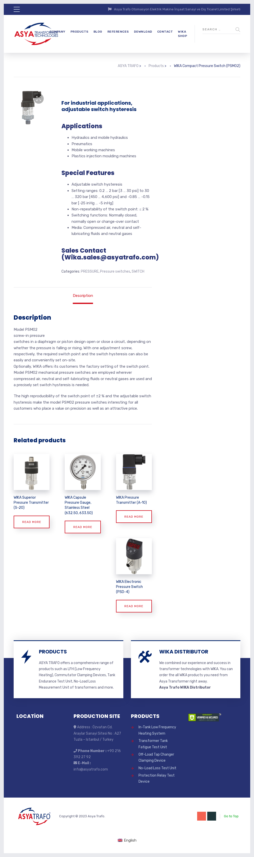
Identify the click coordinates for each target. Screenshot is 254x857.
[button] (39, 99)
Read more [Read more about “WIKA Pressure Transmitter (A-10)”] (133, 516)
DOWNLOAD (143, 31)
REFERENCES (118, 31)
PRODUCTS (79, 31)
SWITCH (138, 271)
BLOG (98, 31)
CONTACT (165, 31)
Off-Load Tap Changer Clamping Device (156, 757)
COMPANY (57, 31)
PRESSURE (90, 271)
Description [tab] (83, 295)
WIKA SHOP (182, 34)
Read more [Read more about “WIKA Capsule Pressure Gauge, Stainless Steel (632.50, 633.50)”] (82, 527)
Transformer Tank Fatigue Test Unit (153, 744)
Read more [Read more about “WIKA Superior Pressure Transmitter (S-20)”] (31, 522)
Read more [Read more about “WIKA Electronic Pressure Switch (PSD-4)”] (133, 606)
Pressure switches (115, 271)
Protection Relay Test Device (156, 778)
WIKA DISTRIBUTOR (183, 651)
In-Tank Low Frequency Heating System (157, 730)
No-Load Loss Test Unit (157, 768)
